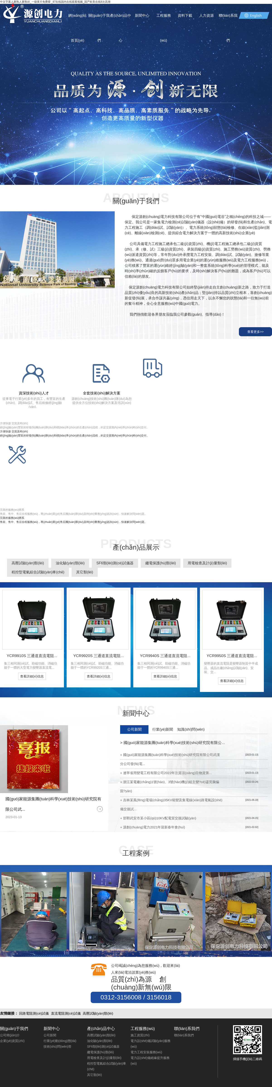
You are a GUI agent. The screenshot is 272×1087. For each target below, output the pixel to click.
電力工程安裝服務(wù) (146, 1052)
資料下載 (185, 15)
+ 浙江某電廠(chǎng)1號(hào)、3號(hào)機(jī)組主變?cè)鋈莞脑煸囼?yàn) (169, 786)
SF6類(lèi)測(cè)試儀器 (115, 563)
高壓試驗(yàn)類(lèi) (28, 563)
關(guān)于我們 (99, 28)
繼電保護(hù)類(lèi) (160, 563)
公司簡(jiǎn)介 (10, 1035)
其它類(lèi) (84, 572)
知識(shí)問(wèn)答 (190, 730)
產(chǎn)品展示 (136, 547)
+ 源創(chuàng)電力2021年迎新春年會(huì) (152, 827)
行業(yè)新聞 (162, 729)
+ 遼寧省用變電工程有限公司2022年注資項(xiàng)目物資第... (166, 773)
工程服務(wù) (163, 28)
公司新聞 (134, 729)
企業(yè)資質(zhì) (12, 1041)
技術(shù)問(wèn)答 (57, 1046)
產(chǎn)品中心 (120, 28)
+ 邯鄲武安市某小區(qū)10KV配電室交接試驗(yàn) (158, 818)
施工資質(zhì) (140, 1035)
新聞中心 (142, 15)
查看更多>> (255, 332)
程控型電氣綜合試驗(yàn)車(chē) (38, 572)
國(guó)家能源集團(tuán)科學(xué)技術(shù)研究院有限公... (172, 743)
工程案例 (136, 853)
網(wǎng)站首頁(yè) (77, 28)
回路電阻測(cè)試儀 (34, 1013)
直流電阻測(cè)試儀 (66, 1013)
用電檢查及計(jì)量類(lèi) (207, 563)
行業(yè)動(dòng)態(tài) (60, 1041)
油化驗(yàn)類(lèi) (70, 563)
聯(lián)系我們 (228, 28)
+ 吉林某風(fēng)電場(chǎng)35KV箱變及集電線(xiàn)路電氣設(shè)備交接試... (171, 804)
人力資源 (206, 15)
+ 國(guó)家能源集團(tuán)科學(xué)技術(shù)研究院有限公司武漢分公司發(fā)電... (170, 759)
